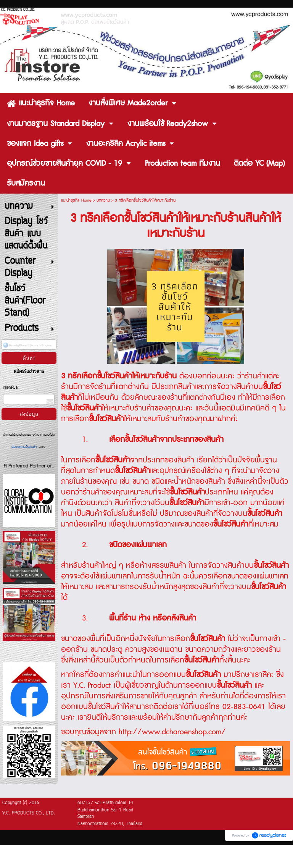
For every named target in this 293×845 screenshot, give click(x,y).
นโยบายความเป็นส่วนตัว (25, 447)
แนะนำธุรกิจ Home (76, 200)
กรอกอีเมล (10, 388)
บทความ (103, 200)
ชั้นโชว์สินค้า (142, 439)
